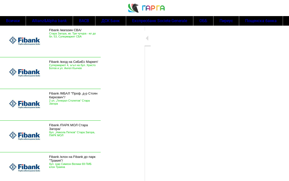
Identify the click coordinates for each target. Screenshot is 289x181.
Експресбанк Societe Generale (159, 21)
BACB (84, 21)
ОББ (203, 21)
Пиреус (226, 21)
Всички (13, 21)
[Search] (281, 8)
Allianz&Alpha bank (49, 21)
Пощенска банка (261, 21)
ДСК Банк (110, 21)
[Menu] (8, 8)
